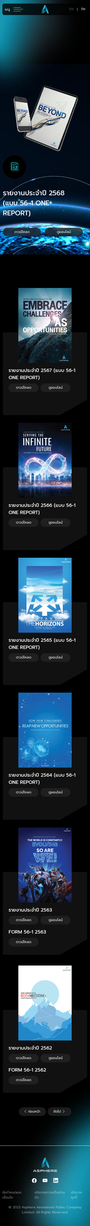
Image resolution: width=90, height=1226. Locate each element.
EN (71, 9)
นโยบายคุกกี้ (76, 1195)
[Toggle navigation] (14, 9)
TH (83, 9)
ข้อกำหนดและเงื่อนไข (12, 1195)
